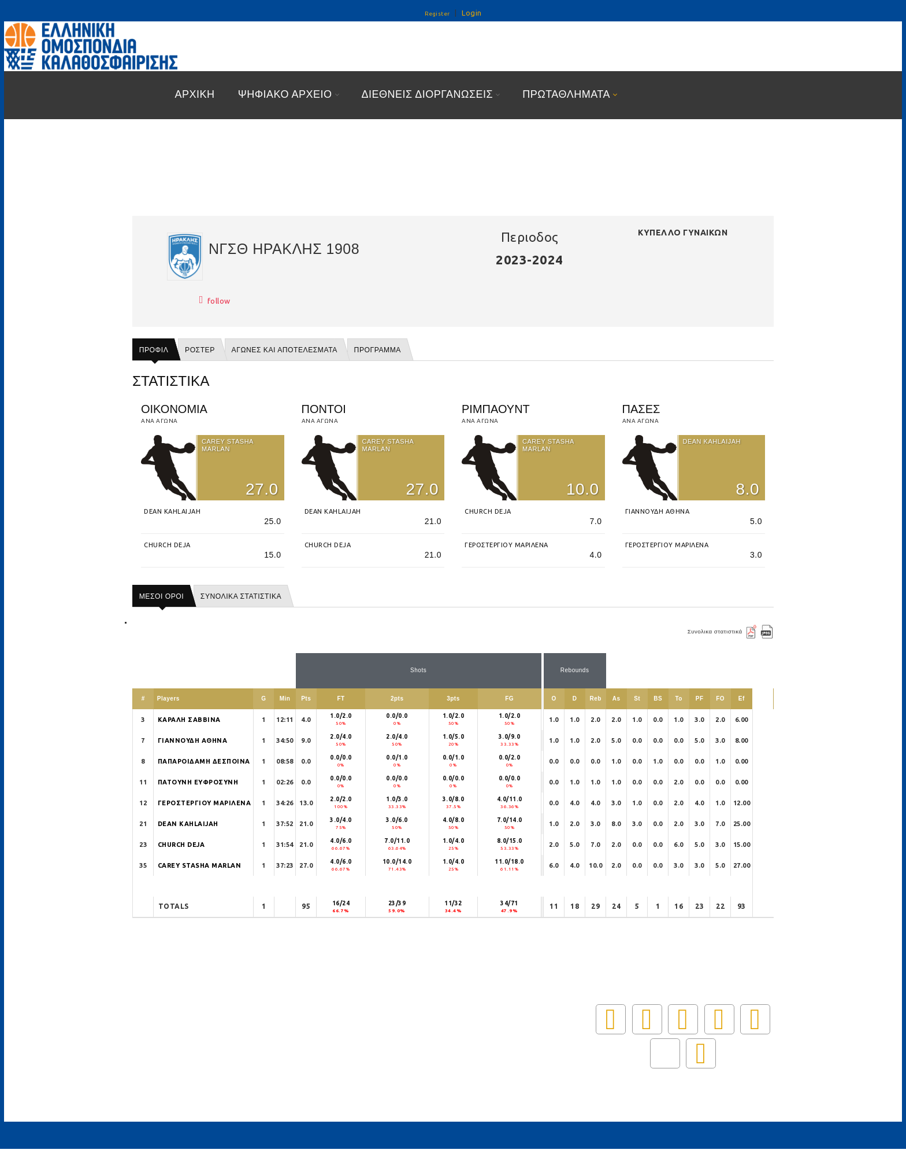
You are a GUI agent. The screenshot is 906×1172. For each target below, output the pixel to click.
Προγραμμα (377, 350)
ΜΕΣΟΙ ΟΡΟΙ (161, 596)
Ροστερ (200, 350)
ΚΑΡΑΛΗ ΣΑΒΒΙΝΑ (189, 719)
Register (437, 13)
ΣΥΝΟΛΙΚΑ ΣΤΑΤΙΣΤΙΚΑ (240, 596)
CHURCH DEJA (181, 844)
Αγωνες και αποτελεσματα (284, 350)
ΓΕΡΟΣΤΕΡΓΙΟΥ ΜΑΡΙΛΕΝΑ (204, 802)
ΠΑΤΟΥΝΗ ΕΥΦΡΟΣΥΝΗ (198, 782)
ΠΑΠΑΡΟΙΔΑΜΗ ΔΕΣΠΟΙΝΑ (204, 761)
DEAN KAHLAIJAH (188, 823)
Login (472, 13)
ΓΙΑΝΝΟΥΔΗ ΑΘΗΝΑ (193, 740)
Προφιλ (154, 350)
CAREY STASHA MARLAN (200, 865)
